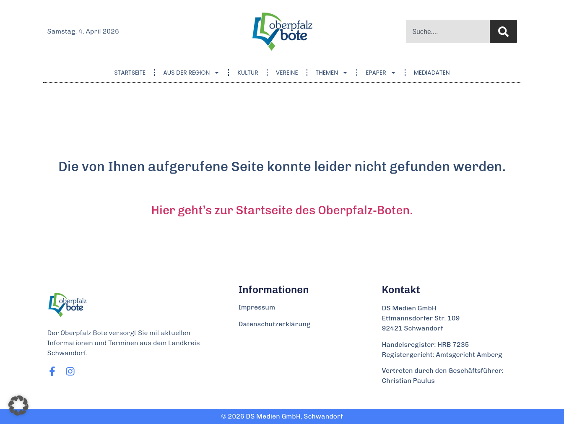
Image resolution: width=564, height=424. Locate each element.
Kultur (247, 72)
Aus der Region (191, 72)
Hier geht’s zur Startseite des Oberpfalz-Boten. (282, 210)
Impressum (257, 307)
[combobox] (448, 31)
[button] (18, 405)
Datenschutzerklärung (275, 324)
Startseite (130, 72)
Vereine (287, 72)
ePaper (381, 72)
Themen (332, 72)
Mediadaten (432, 72)
